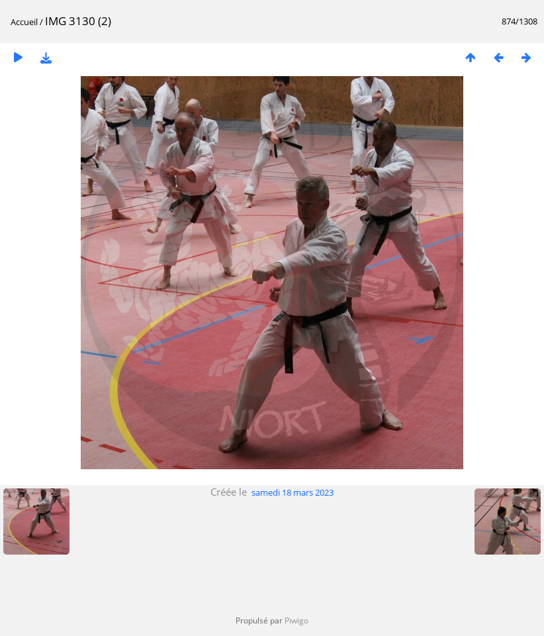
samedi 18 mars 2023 (292, 492)
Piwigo (296, 620)
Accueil (24, 22)
